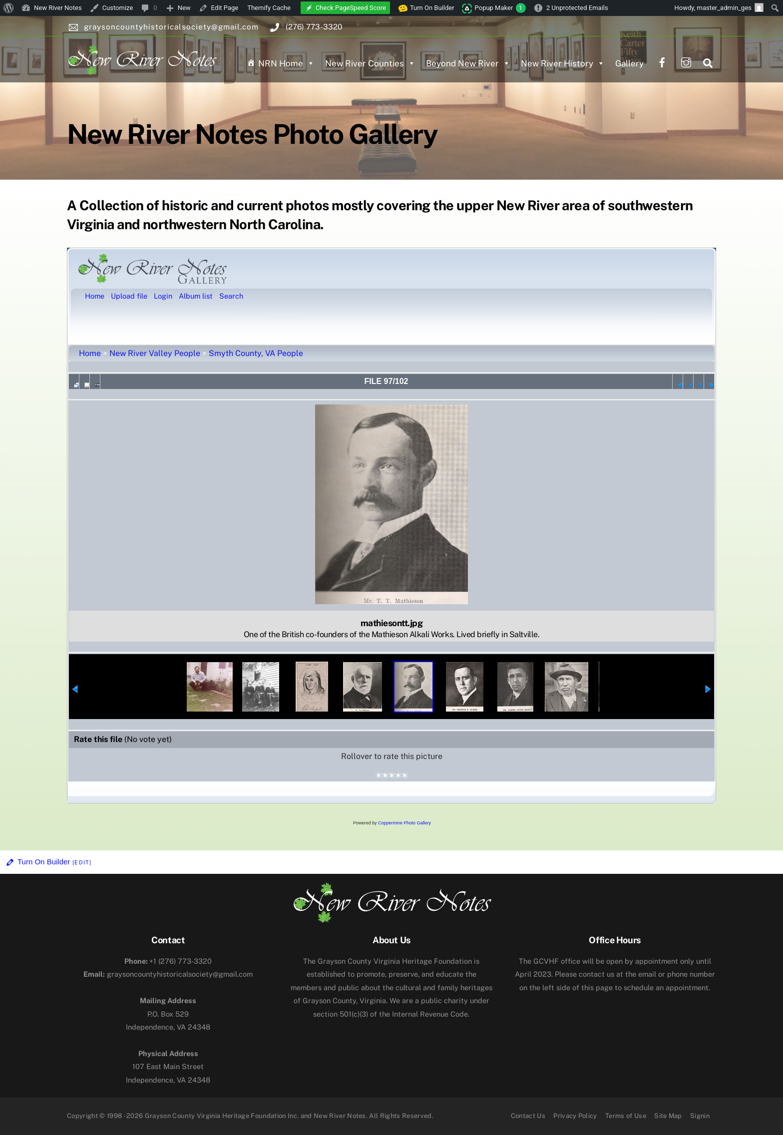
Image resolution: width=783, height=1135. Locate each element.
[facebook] (662, 61)
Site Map (668, 1116)
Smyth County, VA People (256, 353)
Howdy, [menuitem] (719, 7)
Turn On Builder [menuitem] (426, 8)
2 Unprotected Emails (577, 7)
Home (90, 353)
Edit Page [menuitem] (225, 7)
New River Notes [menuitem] (58, 7)
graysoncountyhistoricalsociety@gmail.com (168, 974)
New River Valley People (154, 353)
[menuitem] (8, 8)
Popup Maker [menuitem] (500, 8)
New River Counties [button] (370, 63)
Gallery (629, 63)
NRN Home (286, 63)
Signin (700, 1116)
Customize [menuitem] (117, 7)
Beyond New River (468, 63)
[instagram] (686, 61)
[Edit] (81, 862)
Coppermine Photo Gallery (404, 822)
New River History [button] (563, 63)
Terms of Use (625, 1116)
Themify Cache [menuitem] (269, 7)
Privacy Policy (575, 1116)
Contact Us (528, 1116)
